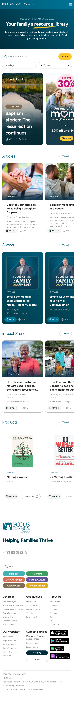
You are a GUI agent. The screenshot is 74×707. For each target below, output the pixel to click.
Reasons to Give (33, 643)
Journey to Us (9, 637)
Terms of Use (21, 685)
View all (65, 156)
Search (65, 56)
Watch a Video (9, 624)
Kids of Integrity (9, 648)
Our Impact (54, 605)
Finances (53, 613)
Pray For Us (31, 602)
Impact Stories (37, 585)
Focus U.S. (7, 656)
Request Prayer (9, 602)
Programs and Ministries (13, 609)
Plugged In (7, 652)
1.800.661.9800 (19, 674)
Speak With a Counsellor (13, 605)
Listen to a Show (10, 621)
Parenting (37, 573)
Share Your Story (33, 605)
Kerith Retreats (9, 644)
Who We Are (55, 602)
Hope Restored (9, 640)
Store (37, 659)
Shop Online (8, 617)
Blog (51, 617)
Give (37, 653)
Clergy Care (13, 585)
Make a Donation (33, 609)
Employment (31, 617)
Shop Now (66, 138)
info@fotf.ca (8, 678)
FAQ (51, 621)
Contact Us (54, 624)
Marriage (14, 573)
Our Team (54, 609)
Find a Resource (9, 613)
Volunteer (30, 613)
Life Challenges (14, 579)
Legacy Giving (32, 647)
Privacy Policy (8, 685)
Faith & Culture (37, 579)
